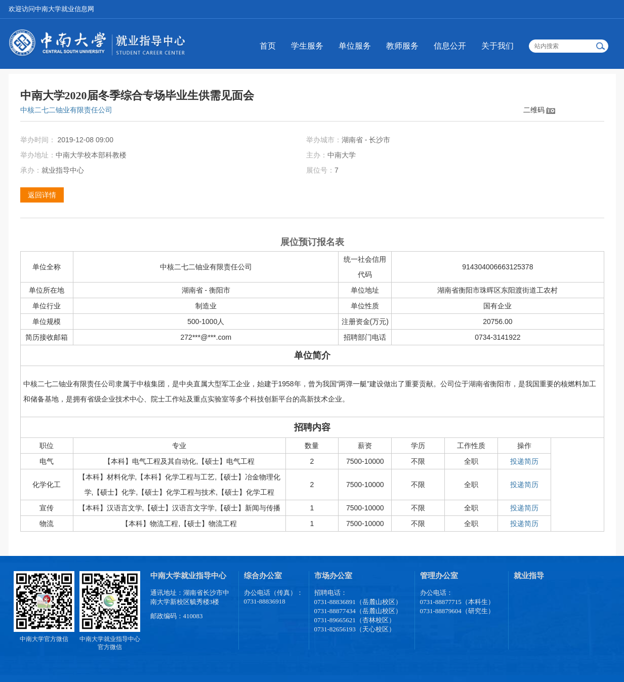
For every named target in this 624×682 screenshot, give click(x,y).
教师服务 (402, 46)
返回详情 (42, 195)
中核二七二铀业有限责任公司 (66, 110)
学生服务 (307, 46)
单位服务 (355, 46)
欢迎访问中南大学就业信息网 (51, 9)
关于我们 (497, 46)
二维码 (534, 110)
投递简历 (524, 461)
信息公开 (450, 46)
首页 (268, 46)
